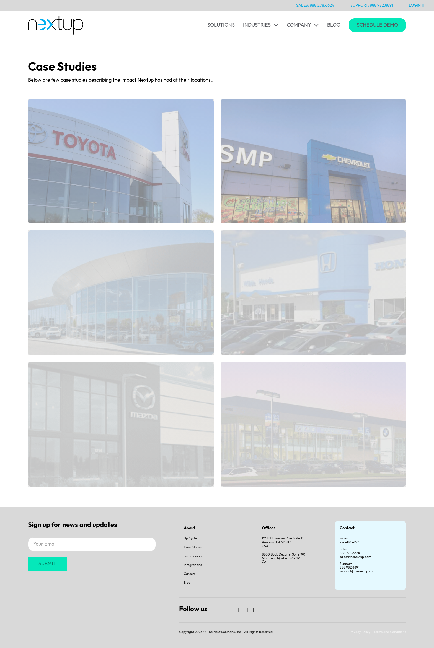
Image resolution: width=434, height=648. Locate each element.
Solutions (221, 25)
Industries (257, 25)
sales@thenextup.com (355, 557)
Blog (333, 25)
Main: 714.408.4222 (349, 540)
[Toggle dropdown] (275, 25)
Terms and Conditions (390, 632)
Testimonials (193, 556)
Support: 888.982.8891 (371, 5)
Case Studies (193, 547)
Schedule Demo (377, 25)
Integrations (193, 565)
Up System (191, 538)
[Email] (92, 544)
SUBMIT (47, 563)
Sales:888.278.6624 (350, 551)
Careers (189, 574)
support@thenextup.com (357, 571)
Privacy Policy (360, 632)
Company (299, 25)
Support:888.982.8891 (349, 566)
